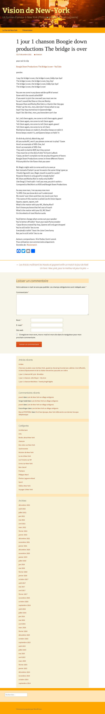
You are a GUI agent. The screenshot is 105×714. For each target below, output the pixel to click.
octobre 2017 (23, 579)
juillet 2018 (22, 561)
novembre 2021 (24, 542)
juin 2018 (22, 564)
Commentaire (22, 292)
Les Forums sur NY (25, 460)
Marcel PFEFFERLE (25, 412)
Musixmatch (32, 245)
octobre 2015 (23, 639)
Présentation (27, 30)
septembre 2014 (25, 683)
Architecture (23, 430)
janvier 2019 (23, 557)
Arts (20, 434)
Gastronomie (23, 449)
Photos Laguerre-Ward (27, 478)
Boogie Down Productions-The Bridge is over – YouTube (38, 66)
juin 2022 (22, 516)
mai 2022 (22, 520)
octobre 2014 (23, 679)
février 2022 (23, 531)
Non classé (22, 467)
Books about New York (27, 437)
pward (21, 397)
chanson (39, 54)
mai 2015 (22, 653)
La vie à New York (25, 456)
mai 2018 (22, 568)
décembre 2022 (24, 505)
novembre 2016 (24, 598)
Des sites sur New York (27, 445)
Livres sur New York (26, 463)
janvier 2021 (23, 546)
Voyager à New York (26, 489)
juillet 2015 (22, 650)
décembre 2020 (24, 550)
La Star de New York (9, 30)
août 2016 (22, 609)
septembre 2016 (25, 605)
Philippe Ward (23, 475)
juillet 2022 (22, 512)
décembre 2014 (24, 672)
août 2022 (22, 509)
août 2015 (22, 646)
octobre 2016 (23, 601)
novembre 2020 (24, 553)
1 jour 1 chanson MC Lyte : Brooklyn (31, 374)
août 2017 (22, 583)
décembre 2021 (24, 538)
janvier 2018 (23, 576)
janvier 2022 (23, 535)
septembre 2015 (25, 642)
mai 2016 (22, 620)
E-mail (19, 325)
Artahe (21, 364)
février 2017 (23, 594)
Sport (21, 482)
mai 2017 (22, 587)
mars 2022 (22, 527)
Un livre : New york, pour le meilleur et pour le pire (64, 268)
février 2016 (23, 631)
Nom (19, 320)
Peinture (22, 471)
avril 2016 (22, 624)
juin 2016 (22, 616)
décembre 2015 (24, 635)
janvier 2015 (23, 668)
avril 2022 (22, 524)
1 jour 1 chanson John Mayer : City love (32, 378)
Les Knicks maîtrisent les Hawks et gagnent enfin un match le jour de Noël (52, 264)
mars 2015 (22, 661)
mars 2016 (22, 627)
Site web (19, 330)
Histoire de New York (26, 452)
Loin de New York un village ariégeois (40, 397)
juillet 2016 (22, 613)
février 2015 (23, 665)
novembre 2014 (24, 676)
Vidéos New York (25, 486)
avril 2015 (22, 657)
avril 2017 (22, 590)
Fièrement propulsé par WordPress (29, 709)
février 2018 (23, 572)
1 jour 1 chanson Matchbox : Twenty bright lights (36, 382)
